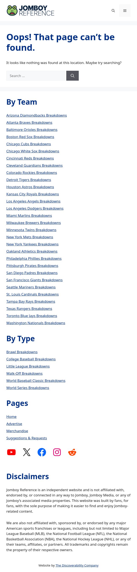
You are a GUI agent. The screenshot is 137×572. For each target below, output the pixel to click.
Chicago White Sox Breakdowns (32, 151)
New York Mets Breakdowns (29, 237)
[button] (113, 10)
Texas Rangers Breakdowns (29, 308)
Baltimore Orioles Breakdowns (31, 129)
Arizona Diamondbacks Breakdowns (36, 115)
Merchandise (17, 430)
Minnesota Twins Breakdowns (31, 229)
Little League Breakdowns (28, 366)
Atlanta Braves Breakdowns (29, 122)
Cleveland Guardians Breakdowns (34, 165)
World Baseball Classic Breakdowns (35, 380)
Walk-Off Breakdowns (24, 373)
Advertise (14, 423)
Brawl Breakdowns (22, 351)
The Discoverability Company (77, 565)
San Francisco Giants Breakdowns (34, 279)
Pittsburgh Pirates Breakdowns (32, 265)
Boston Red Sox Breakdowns (30, 136)
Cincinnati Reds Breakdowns (30, 158)
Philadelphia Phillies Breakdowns (34, 258)
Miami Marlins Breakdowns (29, 215)
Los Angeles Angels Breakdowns (33, 201)
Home (11, 416)
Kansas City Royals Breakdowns (32, 194)
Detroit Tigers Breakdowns (28, 179)
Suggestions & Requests (26, 438)
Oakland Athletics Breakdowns (31, 251)
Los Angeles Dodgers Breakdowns (35, 208)
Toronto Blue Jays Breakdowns (31, 315)
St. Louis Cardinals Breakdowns (32, 294)
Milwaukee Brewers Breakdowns (33, 222)
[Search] (72, 76)
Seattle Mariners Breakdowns (31, 287)
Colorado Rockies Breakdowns (31, 172)
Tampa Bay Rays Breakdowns (30, 301)
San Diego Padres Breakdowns (32, 272)
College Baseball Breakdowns (31, 359)
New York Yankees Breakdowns (32, 244)
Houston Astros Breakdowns (30, 186)
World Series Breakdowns (27, 387)
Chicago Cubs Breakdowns (28, 143)
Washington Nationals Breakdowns (35, 322)
